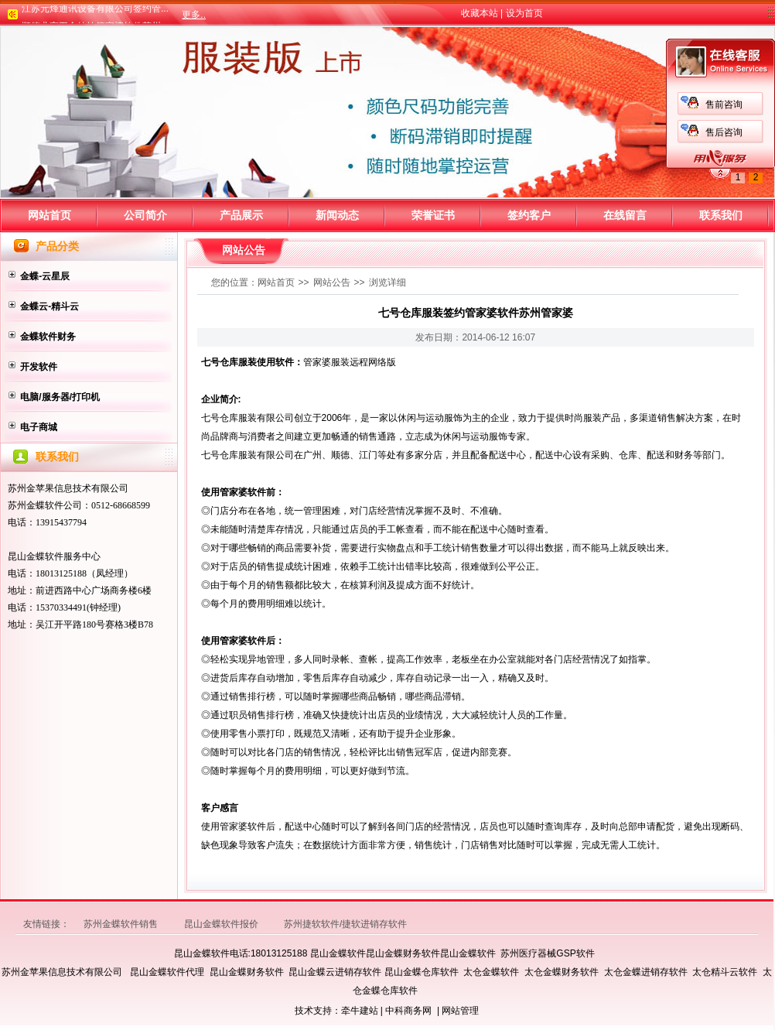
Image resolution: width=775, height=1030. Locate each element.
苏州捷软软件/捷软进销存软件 (345, 924)
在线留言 (625, 215)
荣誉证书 (433, 215)
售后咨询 (239, 132)
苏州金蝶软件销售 (122, 924)
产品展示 (241, 215)
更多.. (194, 14)
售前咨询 (239, 104)
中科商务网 (408, 1010)
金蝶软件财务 (48, 336)
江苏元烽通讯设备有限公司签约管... (95, 11)
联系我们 (721, 215)
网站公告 (331, 282)
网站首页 (49, 215)
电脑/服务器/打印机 (60, 397)
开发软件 (38, 366)
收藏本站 (479, 13)
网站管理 (460, 1010)
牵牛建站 (359, 1010)
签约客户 (529, 215)
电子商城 (38, 427)
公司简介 (145, 215)
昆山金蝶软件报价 (222, 924)
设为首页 (524, 13)
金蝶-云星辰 (45, 276)
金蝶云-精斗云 (49, 306)
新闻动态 (337, 215)
